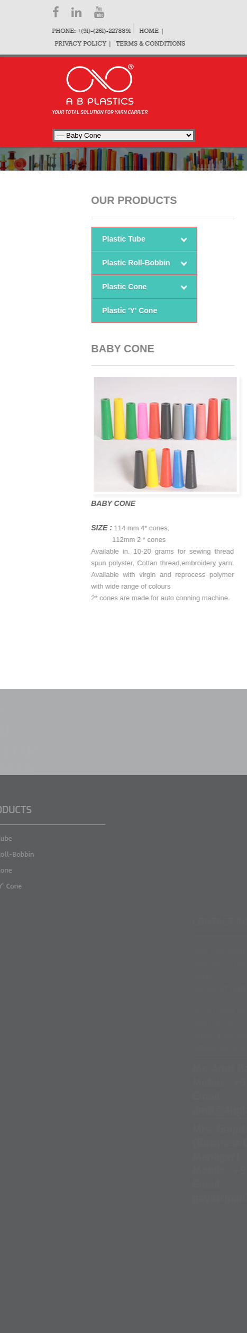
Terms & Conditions (149, 44)
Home (148, 31)
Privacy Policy (79, 44)
